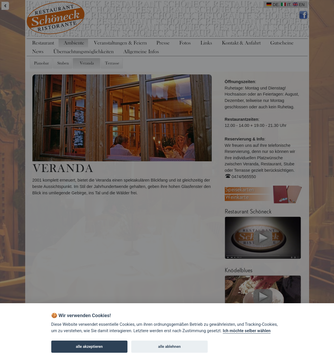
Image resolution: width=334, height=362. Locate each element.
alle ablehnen (169, 346)
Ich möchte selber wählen (247, 330)
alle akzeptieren (89, 346)
